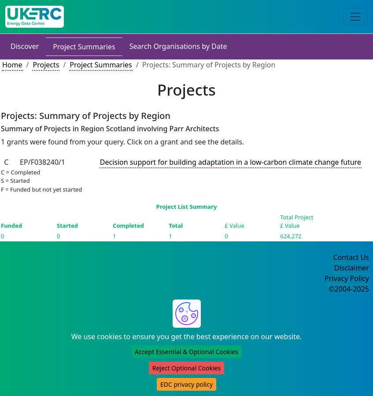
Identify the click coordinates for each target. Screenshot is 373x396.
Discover (25, 46)
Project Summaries (84, 47)
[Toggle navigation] (355, 17)
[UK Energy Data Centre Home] (34, 17)
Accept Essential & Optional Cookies (186, 352)
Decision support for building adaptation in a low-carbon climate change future (230, 162)
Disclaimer (351, 268)
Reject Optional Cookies (186, 368)
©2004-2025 (349, 289)
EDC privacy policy (186, 384)
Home (12, 65)
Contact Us (351, 257)
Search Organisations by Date (178, 46)
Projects (46, 65)
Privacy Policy (347, 278)
